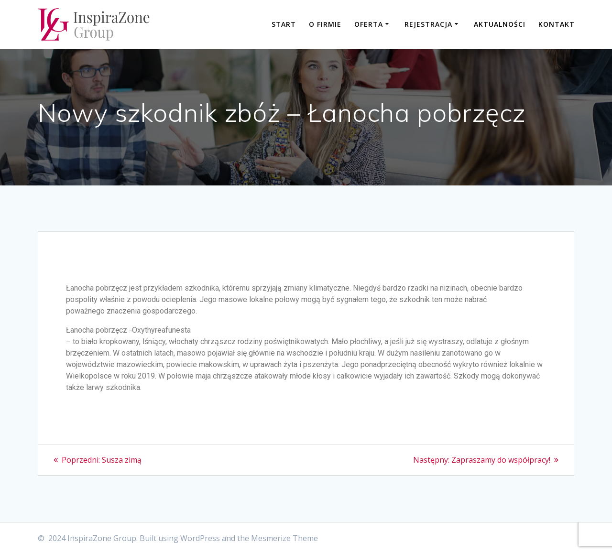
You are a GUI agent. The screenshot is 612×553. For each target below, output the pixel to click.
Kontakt (556, 24)
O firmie (325, 24)
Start (284, 24)
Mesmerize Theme (284, 538)
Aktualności (499, 24)
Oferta (368, 24)
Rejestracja (428, 24)
